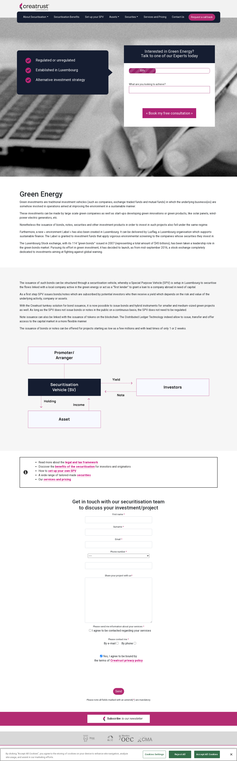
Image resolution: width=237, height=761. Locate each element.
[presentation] (118, 674)
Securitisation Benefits (66, 16)
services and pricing (57, 479)
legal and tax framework (81, 462)
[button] (118, 719)
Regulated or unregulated (50, 61)
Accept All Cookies (207, 756)
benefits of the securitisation (75, 466)
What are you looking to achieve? (169, 88)
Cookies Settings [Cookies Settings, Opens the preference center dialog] (154, 756)
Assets (113, 16)
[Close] (231, 756)
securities (84, 475)
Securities (130, 16)
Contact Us (178, 16)
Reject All (180, 756)
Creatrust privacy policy (126, 660)
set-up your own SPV (62, 471)
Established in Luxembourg (51, 70)
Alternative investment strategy (55, 80)
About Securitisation (34, 16)
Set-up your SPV (94, 16)
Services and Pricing (155, 16)
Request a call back (202, 17)
